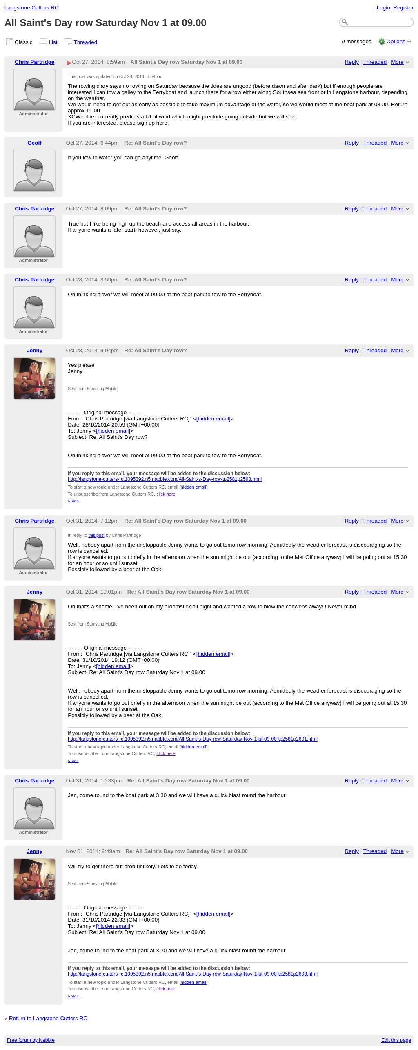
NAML (73, 501)
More (397, 62)
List (53, 42)
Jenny (34, 350)
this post (96, 535)
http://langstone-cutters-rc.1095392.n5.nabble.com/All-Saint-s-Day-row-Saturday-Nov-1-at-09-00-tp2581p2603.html (193, 974)
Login (383, 7)
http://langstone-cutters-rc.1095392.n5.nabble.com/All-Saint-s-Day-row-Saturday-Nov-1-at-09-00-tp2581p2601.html (193, 739)
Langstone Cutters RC (31, 7)
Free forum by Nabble (31, 1040)
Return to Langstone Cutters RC (48, 1018)
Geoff (34, 143)
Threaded (86, 42)
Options (395, 41)
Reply (352, 62)
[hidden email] (213, 419)
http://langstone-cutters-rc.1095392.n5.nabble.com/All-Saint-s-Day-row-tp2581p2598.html (165, 479)
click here (165, 493)
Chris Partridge (34, 62)
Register (403, 7)
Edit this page (396, 1040)
